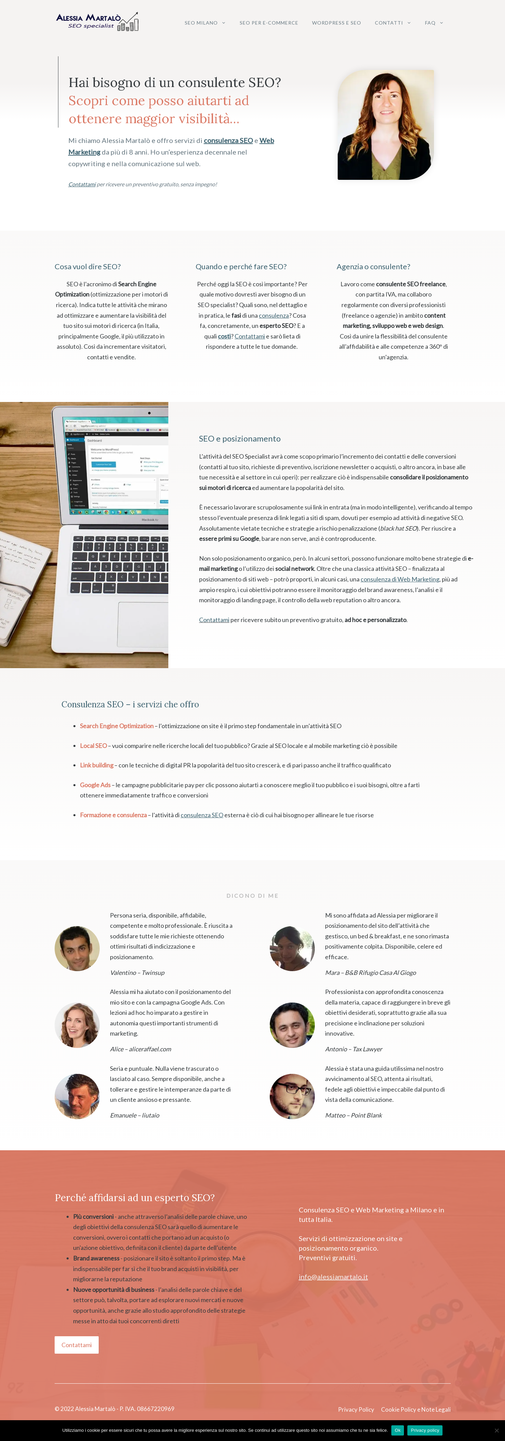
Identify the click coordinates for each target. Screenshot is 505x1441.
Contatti (396, 22)
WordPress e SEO (336, 23)
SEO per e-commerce (269, 23)
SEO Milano (209, 22)
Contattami (214, 619)
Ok (398, 1430)
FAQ (438, 22)
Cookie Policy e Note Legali (416, 1409)
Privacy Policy (356, 1409)
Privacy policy (425, 1430)
